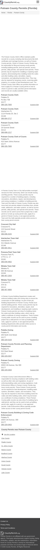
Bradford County (6, 453)
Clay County (5, 438)
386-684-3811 (6, 248)
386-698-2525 (6, 234)
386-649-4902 (6, 262)
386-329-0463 (6, 370)
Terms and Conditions (8, 528)
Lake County (5, 472)
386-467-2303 (6, 276)
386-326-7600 (6, 105)
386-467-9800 (6, 290)
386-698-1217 (6, 132)
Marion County (6, 450)
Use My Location (8, 434)
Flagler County (6, 442)
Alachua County (6, 457)
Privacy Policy (5, 525)
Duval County (5, 465)
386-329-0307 (6, 356)
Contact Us (4, 521)
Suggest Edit (34, 105)
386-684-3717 (6, 118)
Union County (5, 461)
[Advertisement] (20, 35)
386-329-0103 (6, 340)
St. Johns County (7, 446)
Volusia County (6, 469)
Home (3, 12)
